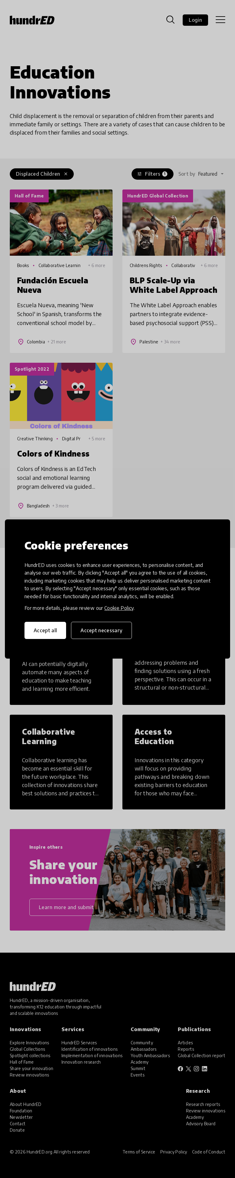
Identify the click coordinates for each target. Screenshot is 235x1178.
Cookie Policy (119, 608)
